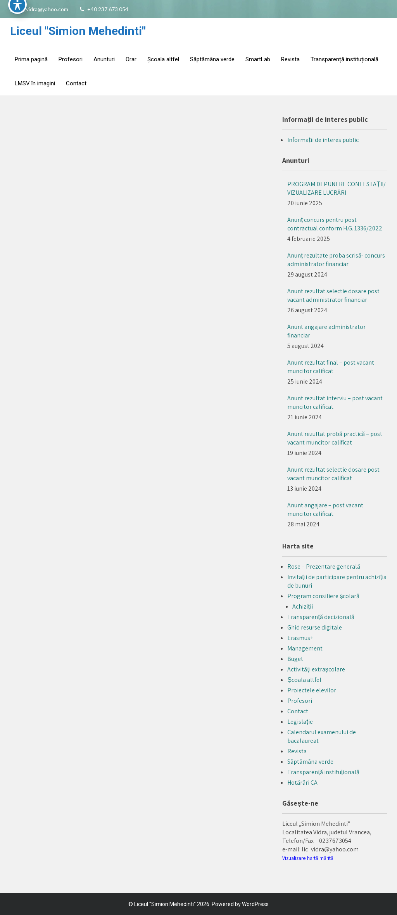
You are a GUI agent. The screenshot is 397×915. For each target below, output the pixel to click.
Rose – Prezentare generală (323, 566)
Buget (295, 659)
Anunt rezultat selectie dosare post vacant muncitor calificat (333, 473)
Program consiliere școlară (323, 596)
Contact (76, 83)
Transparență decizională (320, 617)
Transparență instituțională (344, 59)
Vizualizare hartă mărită (307, 857)
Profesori (71, 59)
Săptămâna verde (212, 59)
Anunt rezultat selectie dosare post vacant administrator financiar (333, 295)
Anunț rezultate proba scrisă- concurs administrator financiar (336, 259)
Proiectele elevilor (311, 690)
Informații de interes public (322, 140)
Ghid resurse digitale (314, 627)
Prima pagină (31, 59)
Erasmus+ (300, 638)
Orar (131, 59)
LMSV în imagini (35, 83)
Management (305, 648)
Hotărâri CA (302, 782)
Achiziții (302, 606)
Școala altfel (163, 59)
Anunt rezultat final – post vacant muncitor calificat (330, 366)
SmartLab (257, 59)
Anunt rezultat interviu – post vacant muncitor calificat (335, 402)
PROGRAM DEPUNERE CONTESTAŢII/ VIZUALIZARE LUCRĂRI (336, 188)
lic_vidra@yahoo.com (43, 9)
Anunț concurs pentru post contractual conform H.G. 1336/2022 (334, 224)
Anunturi (104, 59)
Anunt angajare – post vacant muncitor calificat (325, 509)
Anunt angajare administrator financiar (326, 331)
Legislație (299, 722)
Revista (290, 59)
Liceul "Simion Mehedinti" (78, 31)
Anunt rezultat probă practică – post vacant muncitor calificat (334, 438)
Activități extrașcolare (316, 669)
